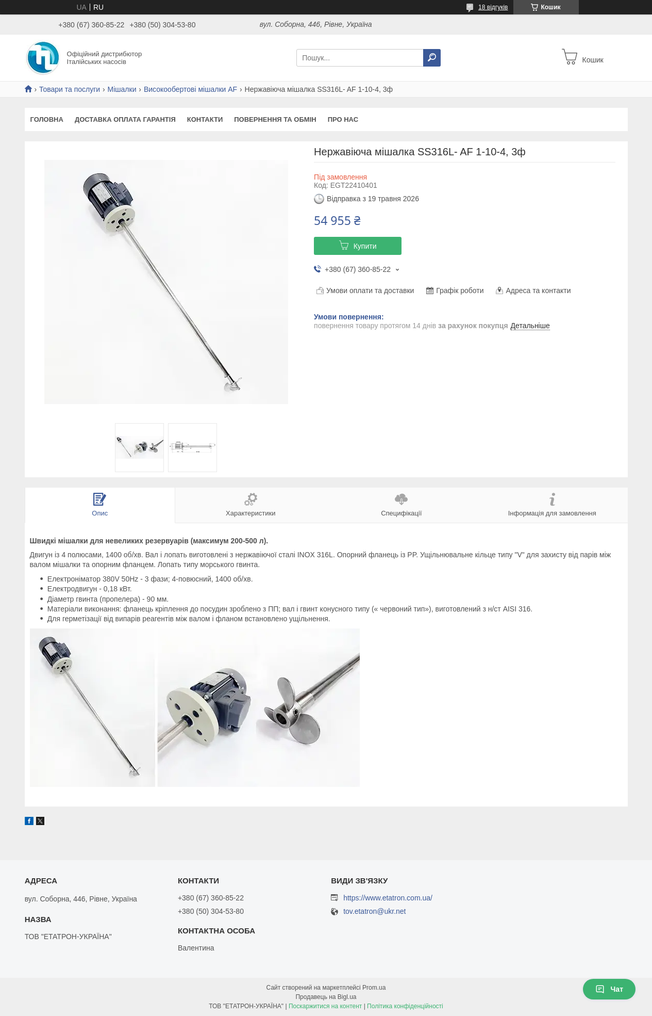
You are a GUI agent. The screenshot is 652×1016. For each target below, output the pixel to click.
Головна (46, 119)
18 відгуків (493, 7)
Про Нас (343, 119)
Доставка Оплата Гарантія (125, 119)
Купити (365, 246)
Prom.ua (374, 987)
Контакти (205, 119)
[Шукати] (432, 58)
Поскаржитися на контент (325, 1006)
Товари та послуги (69, 89)
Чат (609, 989)
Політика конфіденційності (405, 1006)
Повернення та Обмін (275, 119)
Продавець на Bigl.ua (325, 997)
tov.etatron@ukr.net (374, 911)
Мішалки (122, 89)
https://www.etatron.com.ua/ (387, 898)
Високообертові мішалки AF (190, 89)
